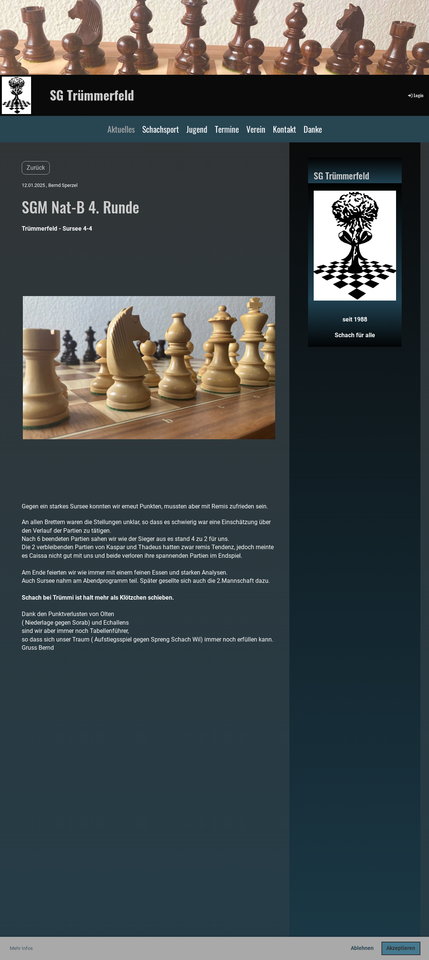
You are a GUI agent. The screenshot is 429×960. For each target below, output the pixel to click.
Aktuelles (121, 129)
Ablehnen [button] (362, 948)
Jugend (196, 129)
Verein (255, 129)
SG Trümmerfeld (92, 95)
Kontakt (284, 129)
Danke (313, 129)
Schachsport (160, 129)
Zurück (36, 167)
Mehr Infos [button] (21, 948)
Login (415, 95)
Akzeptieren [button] (400, 948)
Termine (227, 129)
